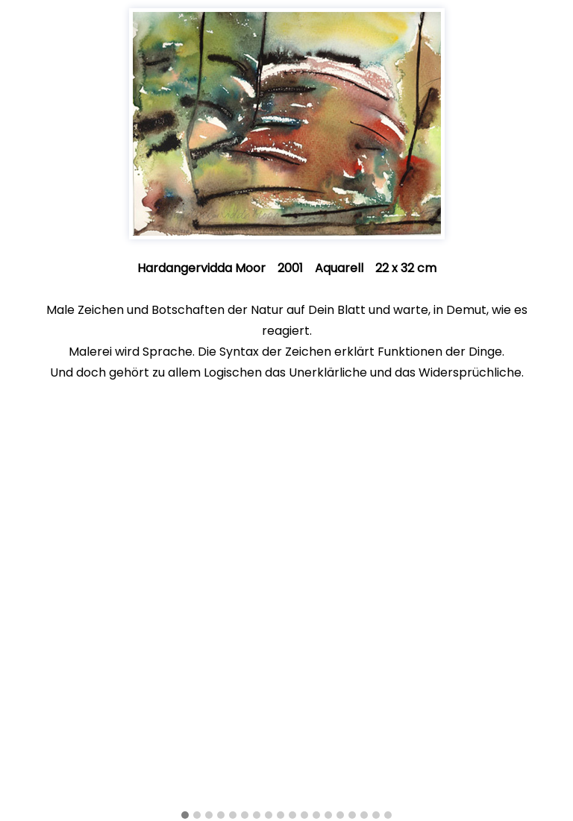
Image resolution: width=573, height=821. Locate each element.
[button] (185, 815)
